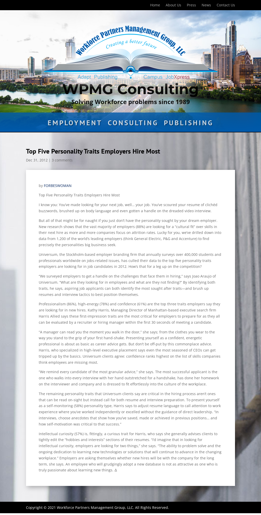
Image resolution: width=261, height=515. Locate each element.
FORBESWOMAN (58, 185)
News (206, 5)
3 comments (62, 160)
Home (155, 5)
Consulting (133, 124)
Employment (75, 124)
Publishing (188, 124)
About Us (173, 5)
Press (191, 5)
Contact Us (226, 5)
